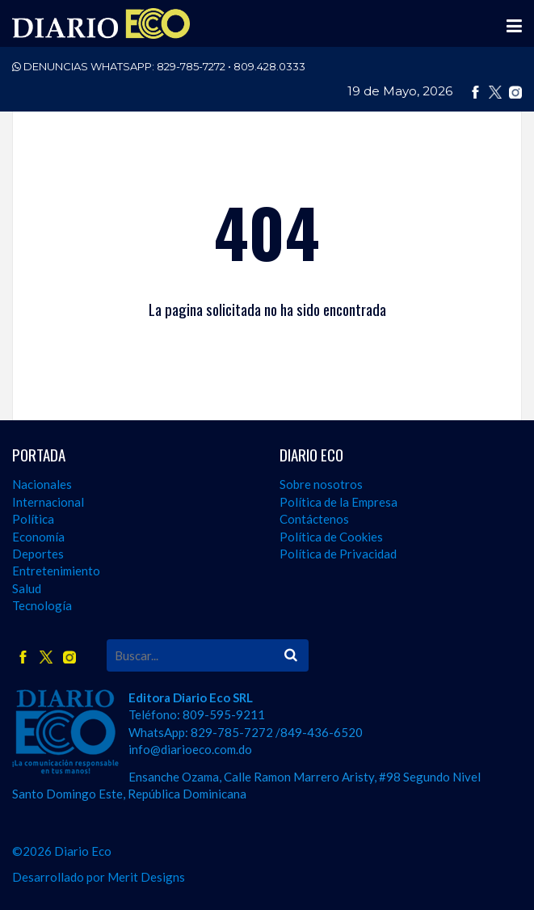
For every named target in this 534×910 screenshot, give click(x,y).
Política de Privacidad (338, 553)
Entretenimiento (56, 570)
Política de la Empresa (338, 502)
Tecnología (42, 605)
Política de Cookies (331, 536)
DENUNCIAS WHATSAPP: (158, 66)
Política (33, 519)
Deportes (38, 553)
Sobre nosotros (321, 484)
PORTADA (38, 454)
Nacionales (42, 484)
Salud (26, 588)
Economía (38, 536)
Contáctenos (314, 519)
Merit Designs (146, 877)
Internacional (48, 502)
